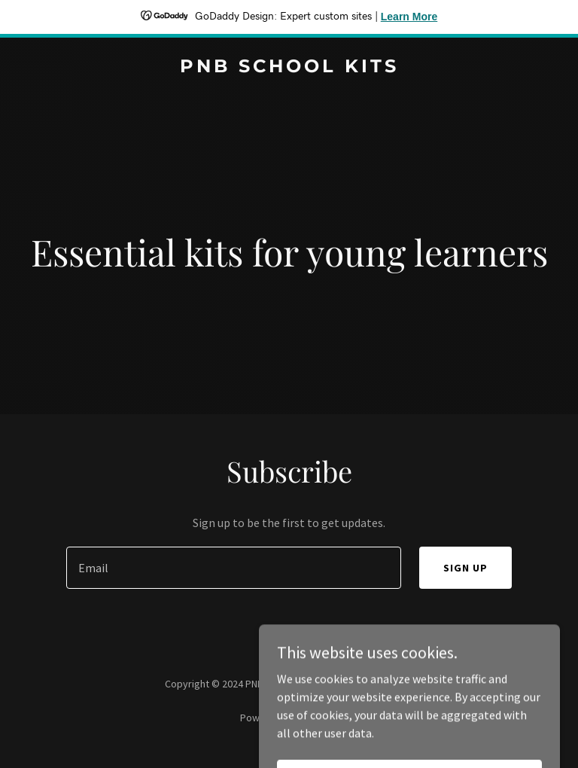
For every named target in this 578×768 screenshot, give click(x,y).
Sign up (465, 567)
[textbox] (233, 568)
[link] (289, 67)
